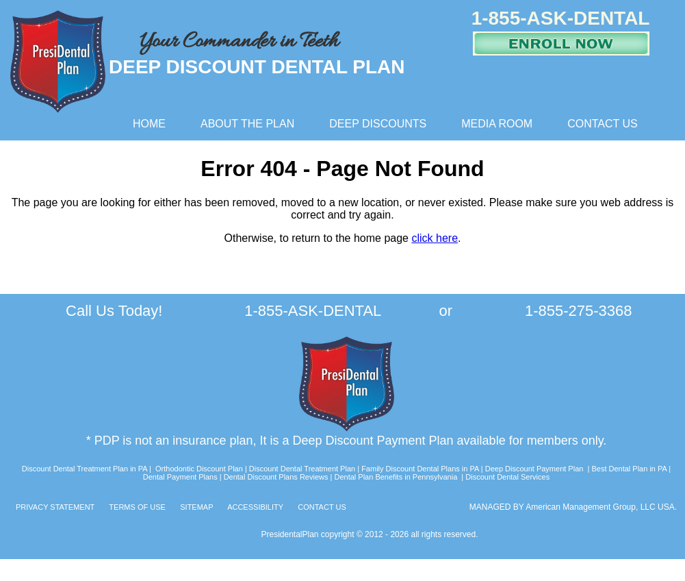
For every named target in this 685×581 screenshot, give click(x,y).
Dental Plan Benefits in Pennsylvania (395, 477)
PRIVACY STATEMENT (55, 507)
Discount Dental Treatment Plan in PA (85, 469)
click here (434, 238)
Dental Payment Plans (180, 477)
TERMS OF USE (137, 507)
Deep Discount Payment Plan (534, 469)
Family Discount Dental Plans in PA (420, 469)
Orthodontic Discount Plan (199, 469)
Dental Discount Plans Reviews (275, 477)
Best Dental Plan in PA (629, 469)
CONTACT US (322, 507)
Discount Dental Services (507, 477)
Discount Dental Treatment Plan (302, 469)
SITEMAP (196, 507)
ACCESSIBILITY (255, 507)
